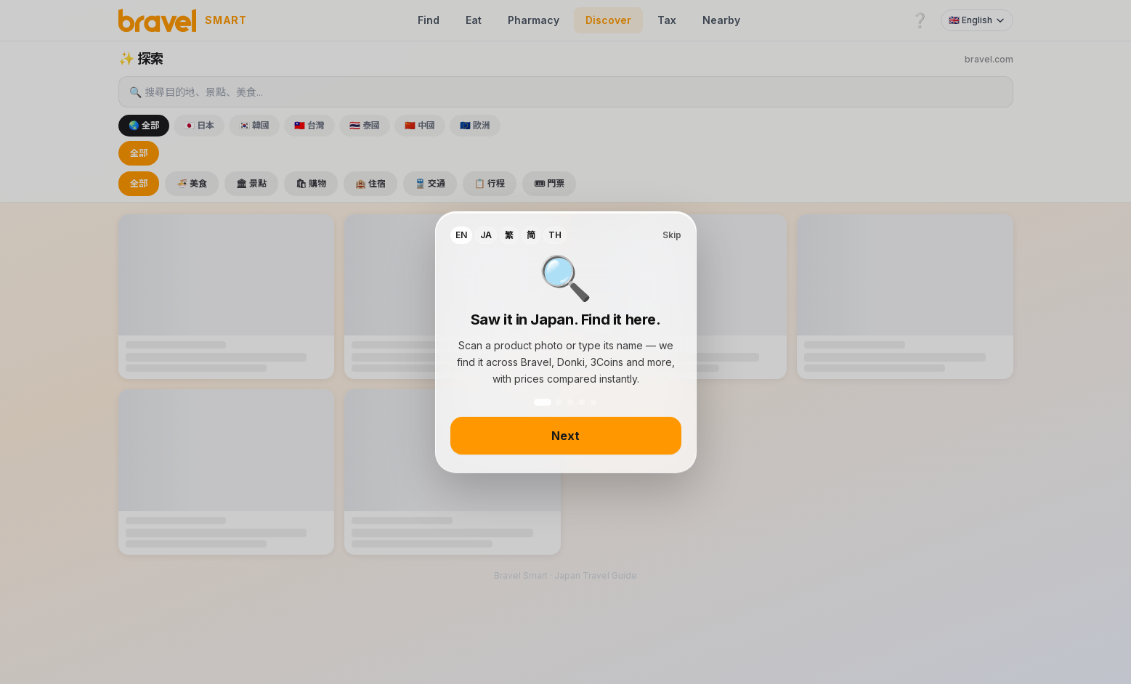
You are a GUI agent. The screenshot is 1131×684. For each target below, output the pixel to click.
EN (461, 234)
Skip (671, 234)
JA (486, 234)
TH (555, 234)
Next (565, 435)
